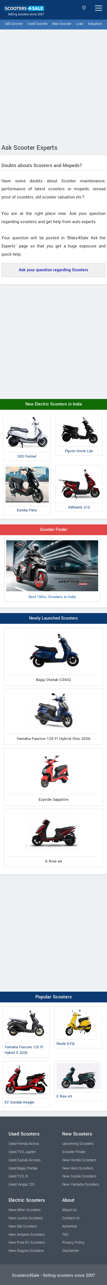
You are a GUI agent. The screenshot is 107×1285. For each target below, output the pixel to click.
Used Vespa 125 (21, 1184)
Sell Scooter (14, 24)
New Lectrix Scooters (26, 1218)
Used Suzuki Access (25, 1160)
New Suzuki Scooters (79, 1176)
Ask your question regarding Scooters (53, 270)
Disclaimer (70, 1250)
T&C (65, 1234)
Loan (79, 24)
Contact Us (71, 1218)
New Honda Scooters (79, 1160)
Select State (84, 8)
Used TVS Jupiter (22, 1151)
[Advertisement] (53, 85)
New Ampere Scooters (27, 1234)
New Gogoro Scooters (26, 1250)
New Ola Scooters (23, 1226)
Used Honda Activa (24, 1143)
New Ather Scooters (25, 1210)
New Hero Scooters (77, 1168)
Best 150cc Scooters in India (52, 569)
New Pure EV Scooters (27, 1242)
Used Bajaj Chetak (23, 1168)
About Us (69, 1210)
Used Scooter (37, 24)
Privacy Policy (73, 1242)
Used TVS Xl (18, 1176)
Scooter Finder (53, 530)
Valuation (95, 24)
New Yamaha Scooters (80, 1184)
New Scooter (61, 24)
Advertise (69, 1226)
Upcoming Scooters (78, 1143)
